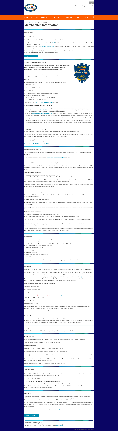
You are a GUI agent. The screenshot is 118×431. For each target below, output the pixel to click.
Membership (32, 22)
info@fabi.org (82, 277)
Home (25, 22)
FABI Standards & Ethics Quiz (47, 46)
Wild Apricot (82, 429)
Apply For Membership (32, 415)
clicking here (59, 409)
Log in (91, 3)
